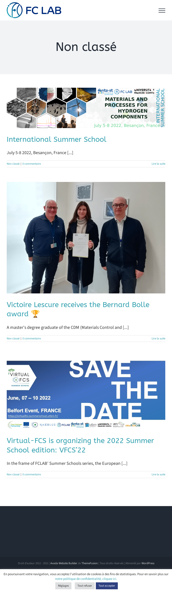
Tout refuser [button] (84, 586)
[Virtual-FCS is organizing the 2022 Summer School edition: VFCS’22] (86, 392)
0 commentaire (31, 164)
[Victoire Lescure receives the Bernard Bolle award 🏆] (86, 237)
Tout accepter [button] (107, 586)
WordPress (148, 563)
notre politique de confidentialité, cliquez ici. (86, 579)
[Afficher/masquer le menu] (162, 11)
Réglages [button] (63, 586)
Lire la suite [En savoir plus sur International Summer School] (158, 164)
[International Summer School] (86, 108)
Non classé (13, 164)
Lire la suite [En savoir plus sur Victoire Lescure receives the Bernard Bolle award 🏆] (158, 338)
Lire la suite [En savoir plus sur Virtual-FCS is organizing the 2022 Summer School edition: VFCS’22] (158, 474)
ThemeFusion (90, 563)
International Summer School (56, 139)
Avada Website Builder (63, 563)
